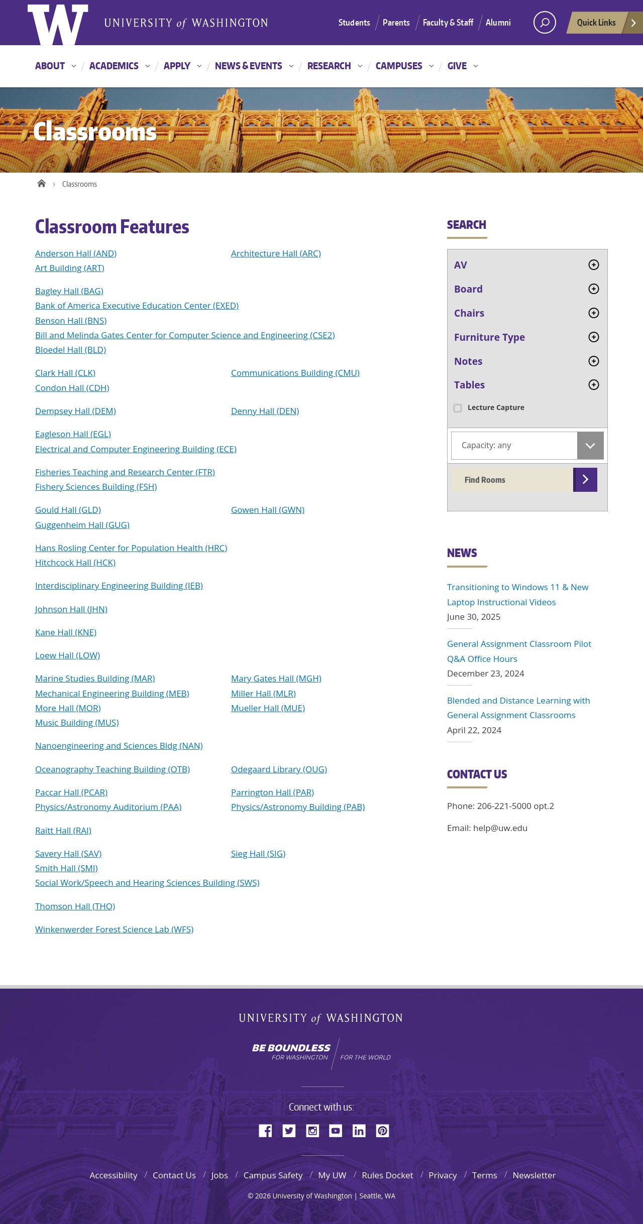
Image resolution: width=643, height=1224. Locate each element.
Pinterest (386, 1130)
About (50, 65)
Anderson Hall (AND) (76, 253)
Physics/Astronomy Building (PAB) (298, 806)
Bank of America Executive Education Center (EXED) (137, 305)
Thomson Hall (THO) (75, 906)
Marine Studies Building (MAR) (95, 678)
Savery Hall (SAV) (68, 853)
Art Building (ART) (69, 268)
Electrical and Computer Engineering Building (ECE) (136, 449)
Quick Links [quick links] (607, 25)
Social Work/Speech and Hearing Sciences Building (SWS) (147, 882)
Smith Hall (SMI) (66, 868)
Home (41, 182)
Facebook (269, 1130)
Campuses (399, 65)
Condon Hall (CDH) (72, 387)
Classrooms (79, 184)
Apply (177, 65)
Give (457, 65)
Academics (114, 65)
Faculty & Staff (448, 22)
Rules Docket (387, 1175)
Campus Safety (273, 1175)
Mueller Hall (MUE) (268, 708)
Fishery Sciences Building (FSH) (96, 486)
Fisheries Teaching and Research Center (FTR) (125, 472)
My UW (332, 1175)
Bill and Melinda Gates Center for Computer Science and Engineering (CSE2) (185, 335)
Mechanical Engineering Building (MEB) (112, 693)
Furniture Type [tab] (489, 337)
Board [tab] (468, 289)
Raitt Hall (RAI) (63, 830)
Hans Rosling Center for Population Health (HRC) (131, 548)
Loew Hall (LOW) (67, 655)
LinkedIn (362, 1130)
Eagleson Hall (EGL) (73, 434)
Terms (484, 1175)
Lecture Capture (488, 407)
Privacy (442, 1175)
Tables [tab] (469, 384)
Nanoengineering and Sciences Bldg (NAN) (119, 745)
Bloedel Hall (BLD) (70, 349)
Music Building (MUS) (77, 722)
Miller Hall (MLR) (263, 693)
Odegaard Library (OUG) (279, 769)
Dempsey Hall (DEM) (75, 411)
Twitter (292, 1130)
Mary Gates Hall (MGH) (276, 678)
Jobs (219, 1175)
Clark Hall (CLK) (65, 372)
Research (329, 65)
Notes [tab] (468, 361)
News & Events (248, 65)
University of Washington (322, 1021)
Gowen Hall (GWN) (267, 509)
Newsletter (534, 1175)
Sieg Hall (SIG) (258, 853)
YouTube (339, 1130)
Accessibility (113, 1175)
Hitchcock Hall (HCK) (75, 562)
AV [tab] (460, 264)
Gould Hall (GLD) (68, 509)
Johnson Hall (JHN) (71, 609)
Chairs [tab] (469, 313)
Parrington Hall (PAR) (272, 792)
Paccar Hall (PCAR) (71, 792)
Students (354, 22)
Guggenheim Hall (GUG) (82, 524)
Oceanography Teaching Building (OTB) (112, 769)
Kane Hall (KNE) (65, 632)
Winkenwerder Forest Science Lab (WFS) (114, 929)
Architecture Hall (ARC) (276, 253)
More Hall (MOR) (67, 708)
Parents (396, 22)
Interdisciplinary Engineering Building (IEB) (119, 585)
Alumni (498, 22)
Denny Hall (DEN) (265, 411)
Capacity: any (486, 445)
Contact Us (174, 1175)
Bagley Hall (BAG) (69, 291)
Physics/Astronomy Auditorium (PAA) (108, 806)
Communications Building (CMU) (295, 372)
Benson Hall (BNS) (70, 320)
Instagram (316, 1130)
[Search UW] (544, 22)
